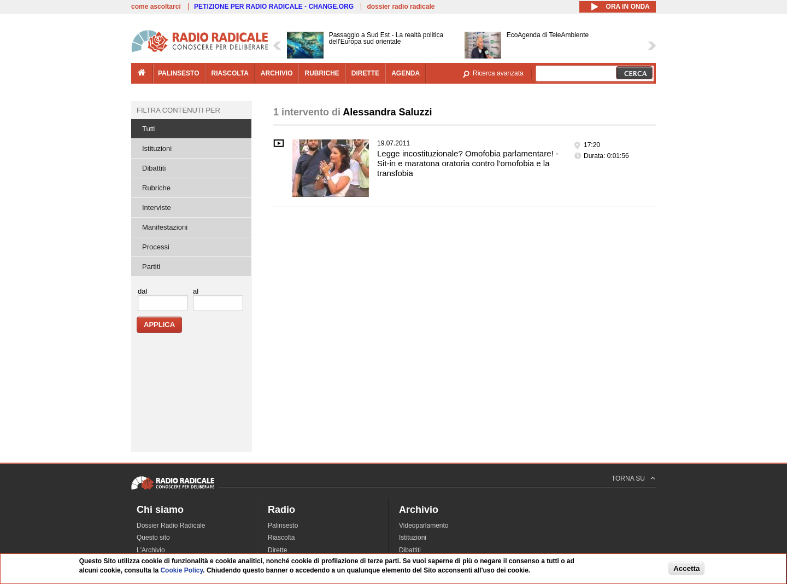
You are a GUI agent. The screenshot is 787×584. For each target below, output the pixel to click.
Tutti (149, 129)
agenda (405, 73)
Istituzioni (157, 148)
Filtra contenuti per (178, 110)
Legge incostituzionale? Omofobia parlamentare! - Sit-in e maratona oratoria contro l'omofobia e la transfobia (468, 163)
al (195, 291)
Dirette (277, 550)
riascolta (230, 73)
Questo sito (153, 537)
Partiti (151, 266)
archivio (277, 73)
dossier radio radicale (400, 6)
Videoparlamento (424, 525)
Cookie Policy (181, 571)
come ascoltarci (156, 6)
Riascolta (281, 537)
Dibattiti (154, 168)
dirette (365, 73)
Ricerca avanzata (498, 73)
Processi (155, 247)
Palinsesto (283, 525)
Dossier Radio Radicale (171, 525)
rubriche (321, 73)
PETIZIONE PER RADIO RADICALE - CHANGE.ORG (274, 6)
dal (142, 291)
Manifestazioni (164, 227)
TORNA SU (628, 478)
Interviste (156, 207)
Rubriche (156, 188)
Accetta (686, 569)
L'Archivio (151, 550)
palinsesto (178, 73)
